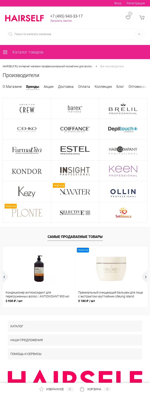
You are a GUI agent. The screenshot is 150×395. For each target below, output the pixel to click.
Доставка (66, 87)
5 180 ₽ (86, 301)
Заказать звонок (61, 20)
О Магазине (12, 87)
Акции (48, 87)
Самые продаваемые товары (75, 237)
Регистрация (136, 3)
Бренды (32, 87)
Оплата (84, 87)
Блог (120, 87)
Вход (118, 3)
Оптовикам (138, 87)
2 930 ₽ (14, 301)
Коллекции (103, 87)
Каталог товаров (23, 52)
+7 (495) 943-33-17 (66, 16)
